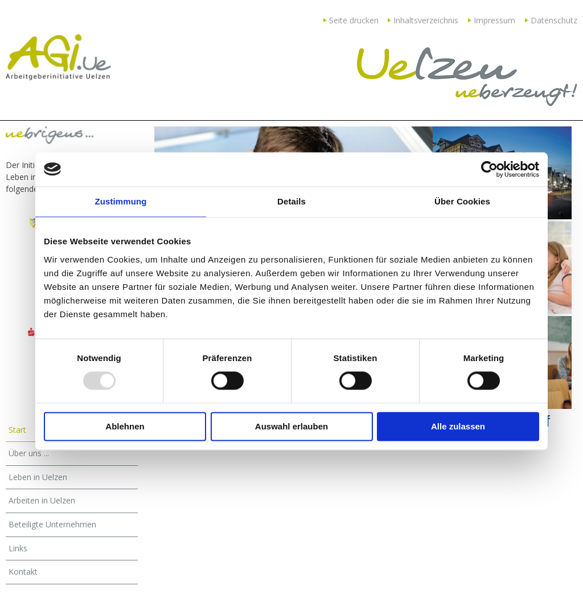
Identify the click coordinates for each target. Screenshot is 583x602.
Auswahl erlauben (291, 426)
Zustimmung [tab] (121, 201)
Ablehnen (124, 426)
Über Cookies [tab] (462, 201)
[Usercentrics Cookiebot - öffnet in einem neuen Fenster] (489, 169)
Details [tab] (291, 201)
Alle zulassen (458, 426)
